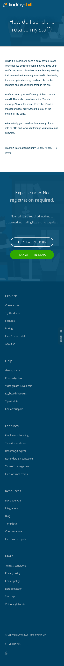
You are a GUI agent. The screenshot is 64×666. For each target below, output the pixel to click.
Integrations (11, 508)
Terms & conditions (15, 565)
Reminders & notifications (19, 458)
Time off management (17, 466)
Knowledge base (14, 378)
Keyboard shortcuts (15, 393)
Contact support (14, 409)
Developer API (13, 500)
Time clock (11, 523)
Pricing (9, 328)
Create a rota (12, 305)
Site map (10, 596)
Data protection (13, 588)
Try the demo (12, 313)
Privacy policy (12, 573)
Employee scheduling (17, 435)
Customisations (13, 531)
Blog (7, 516)
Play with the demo (32, 254)
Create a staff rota (32, 242)
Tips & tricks (11, 401)
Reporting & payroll (15, 451)
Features (10, 320)
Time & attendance (15, 443)
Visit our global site (15, 604)
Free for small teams (16, 474)
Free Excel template (15, 539)
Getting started (13, 370)
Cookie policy (12, 581)
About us (10, 343)
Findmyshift (11, 625)
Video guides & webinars (18, 385)
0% (48, 148)
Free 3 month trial (15, 336)
